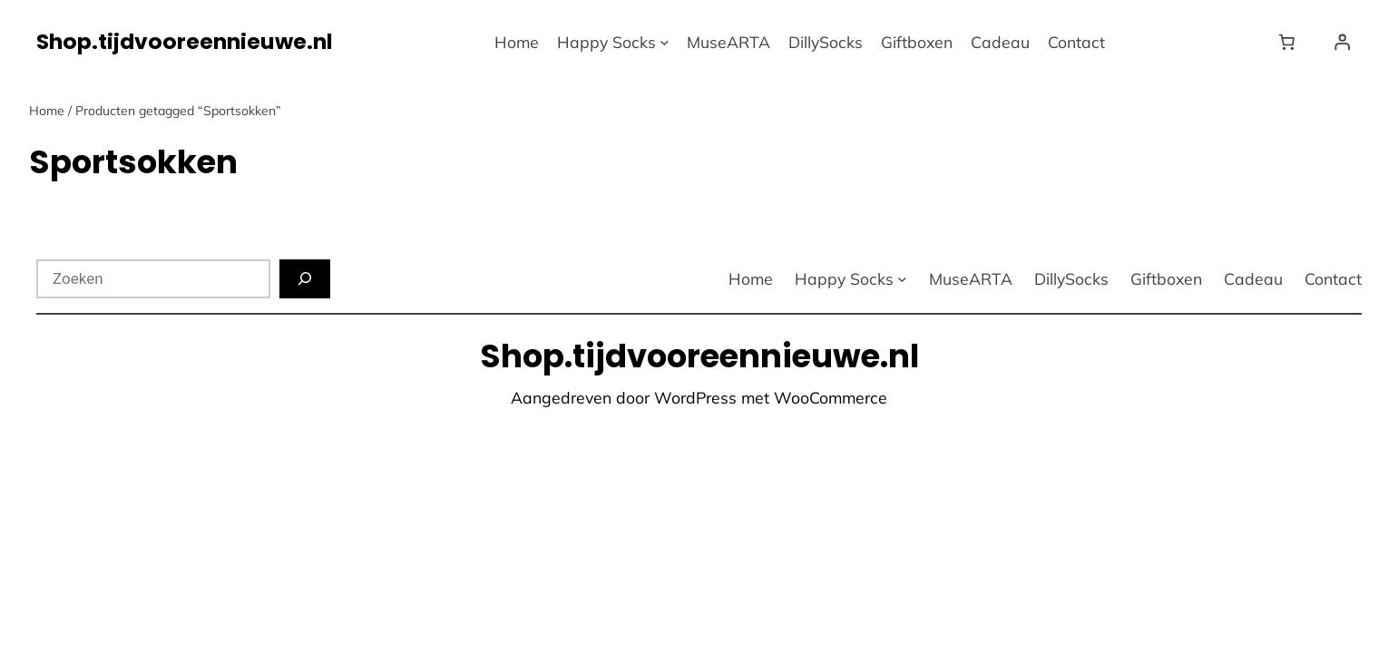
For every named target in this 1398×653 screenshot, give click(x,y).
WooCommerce (830, 397)
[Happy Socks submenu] (665, 42)
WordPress (695, 397)
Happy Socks (606, 42)
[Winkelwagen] (1290, 42)
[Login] (1342, 42)
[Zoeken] (304, 278)
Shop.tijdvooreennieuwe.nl (184, 41)
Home (46, 110)
